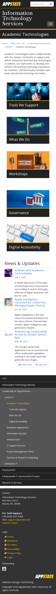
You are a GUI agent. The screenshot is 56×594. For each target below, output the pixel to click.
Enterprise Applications (18, 427)
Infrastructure (13, 439)
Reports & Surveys (12, 482)
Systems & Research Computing (22, 457)
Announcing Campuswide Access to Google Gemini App (31, 334)
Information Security (16, 433)
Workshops (18, 173)
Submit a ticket (9, 522)
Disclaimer (11, 540)
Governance (19, 212)
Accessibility (11, 548)
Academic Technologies (18, 403)
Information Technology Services (17, 18)
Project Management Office (20, 451)
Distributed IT (11, 463)
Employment (8, 469)
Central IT (9, 47)
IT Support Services (16, 445)
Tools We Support (23, 104)
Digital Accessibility (24, 246)
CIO (4, 378)
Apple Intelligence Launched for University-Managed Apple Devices (30, 302)
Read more (25, 364)
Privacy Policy (12, 553)
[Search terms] (39, 4)
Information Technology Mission (18, 384)
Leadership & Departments (38, 43)
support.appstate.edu (19, 519)
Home (4, 43)
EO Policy (10, 544)
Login (8, 557)
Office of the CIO (17, 43)
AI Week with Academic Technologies (29, 271)
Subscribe (41, 364)
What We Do (19, 139)
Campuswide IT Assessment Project (21, 476)
